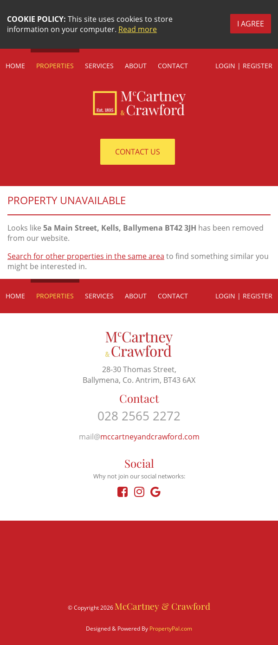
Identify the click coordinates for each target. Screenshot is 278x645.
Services (99, 65)
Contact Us (137, 152)
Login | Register (243, 65)
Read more (137, 29)
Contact (173, 65)
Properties (55, 65)
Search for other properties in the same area (85, 256)
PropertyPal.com (170, 628)
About (136, 65)
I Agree (250, 24)
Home (15, 65)
